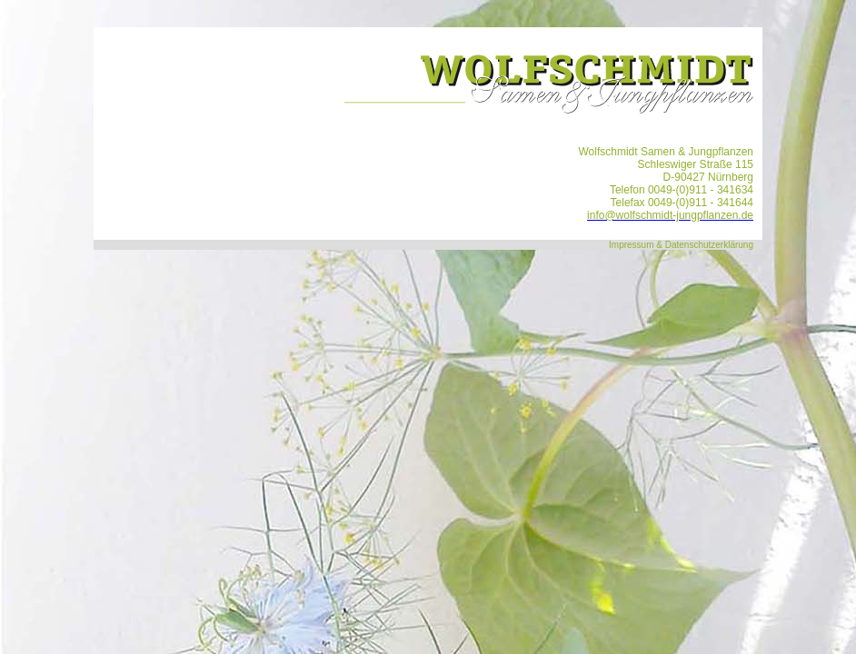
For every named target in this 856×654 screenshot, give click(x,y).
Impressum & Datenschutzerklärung (681, 245)
